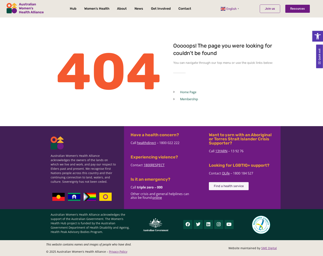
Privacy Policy (118, 252)
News (139, 8)
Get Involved (161, 8)
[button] (317, 36)
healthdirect (151, 143)
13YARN (227, 151)
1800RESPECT (159, 165)
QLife (231, 173)
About (122, 8)
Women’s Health (96, 8)
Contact (184, 8)
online (162, 197)
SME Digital (269, 248)
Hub (73, 8)
